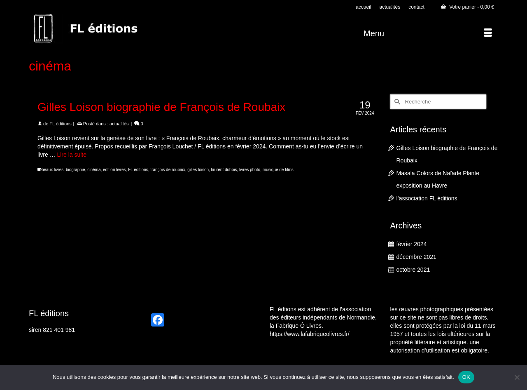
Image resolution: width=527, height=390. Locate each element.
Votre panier (467, 7)
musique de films (278, 169)
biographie (75, 169)
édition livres (114, 169)
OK (466, 377)
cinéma (93, 169)
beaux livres (52, 169)
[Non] (517, 377)
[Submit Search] (396, 101)
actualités (119, 123)
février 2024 (411, 244)
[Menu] (427, 33)
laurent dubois (224, 169)
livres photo (249, 169)
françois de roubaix (167, 169)
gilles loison (198, 169)
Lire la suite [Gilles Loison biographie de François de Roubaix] (71, 154)
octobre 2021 (413, 269)
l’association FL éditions (426, 198)
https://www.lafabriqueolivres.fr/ (310, 334)
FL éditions (60, 123)
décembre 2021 (416, 257)
